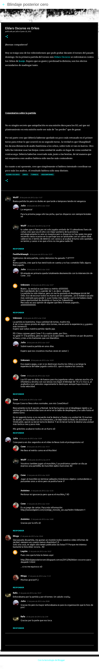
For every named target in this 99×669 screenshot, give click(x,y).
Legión (24, 551)
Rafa (15, 593)
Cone (23, 375)
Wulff (15, 197)
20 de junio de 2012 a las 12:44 (34, 318)
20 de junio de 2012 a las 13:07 (30, 400)
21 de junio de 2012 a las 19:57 (29, 593)
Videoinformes (47, 174)
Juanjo (22, 61)
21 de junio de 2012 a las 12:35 (42, 491)
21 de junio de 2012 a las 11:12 (39, 576)
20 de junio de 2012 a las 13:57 (38, 342)
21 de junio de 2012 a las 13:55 (38, 504)
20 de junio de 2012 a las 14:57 (42, 285)
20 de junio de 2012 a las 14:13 (38, 447)
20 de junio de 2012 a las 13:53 (38, 206)
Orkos (25, 174)
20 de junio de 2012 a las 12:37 (41, 254)
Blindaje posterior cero (27, 4)
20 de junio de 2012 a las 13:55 (38, 269)
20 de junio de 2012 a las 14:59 (42, 360)
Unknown (25, 285)
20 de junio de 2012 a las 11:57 (30, 197)
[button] (6, 36)
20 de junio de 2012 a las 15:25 (38, 376)
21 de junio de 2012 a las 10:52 (39, 551)
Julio (23, 205)
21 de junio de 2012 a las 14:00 (42, 519)
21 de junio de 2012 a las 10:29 (38, 475)
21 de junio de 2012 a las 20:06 (38, 601)
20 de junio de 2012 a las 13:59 (30, 438)
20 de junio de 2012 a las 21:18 (38, 226)
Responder (18, 249)
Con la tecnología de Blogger (49, 660)
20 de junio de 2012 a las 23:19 (38, 460)
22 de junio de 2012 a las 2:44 (37, 617)
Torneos (34, 174)
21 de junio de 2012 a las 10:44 (31, 536)
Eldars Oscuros (62, 57)
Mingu (16, 536)
